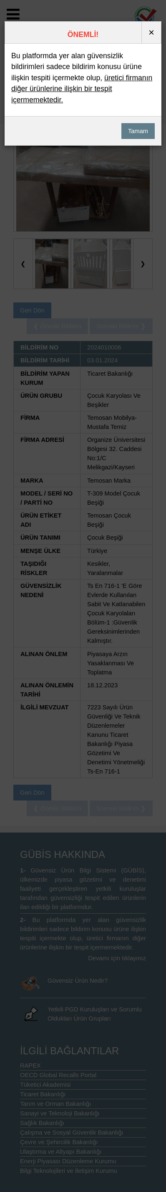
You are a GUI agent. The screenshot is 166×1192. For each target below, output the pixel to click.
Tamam (132, 126)
